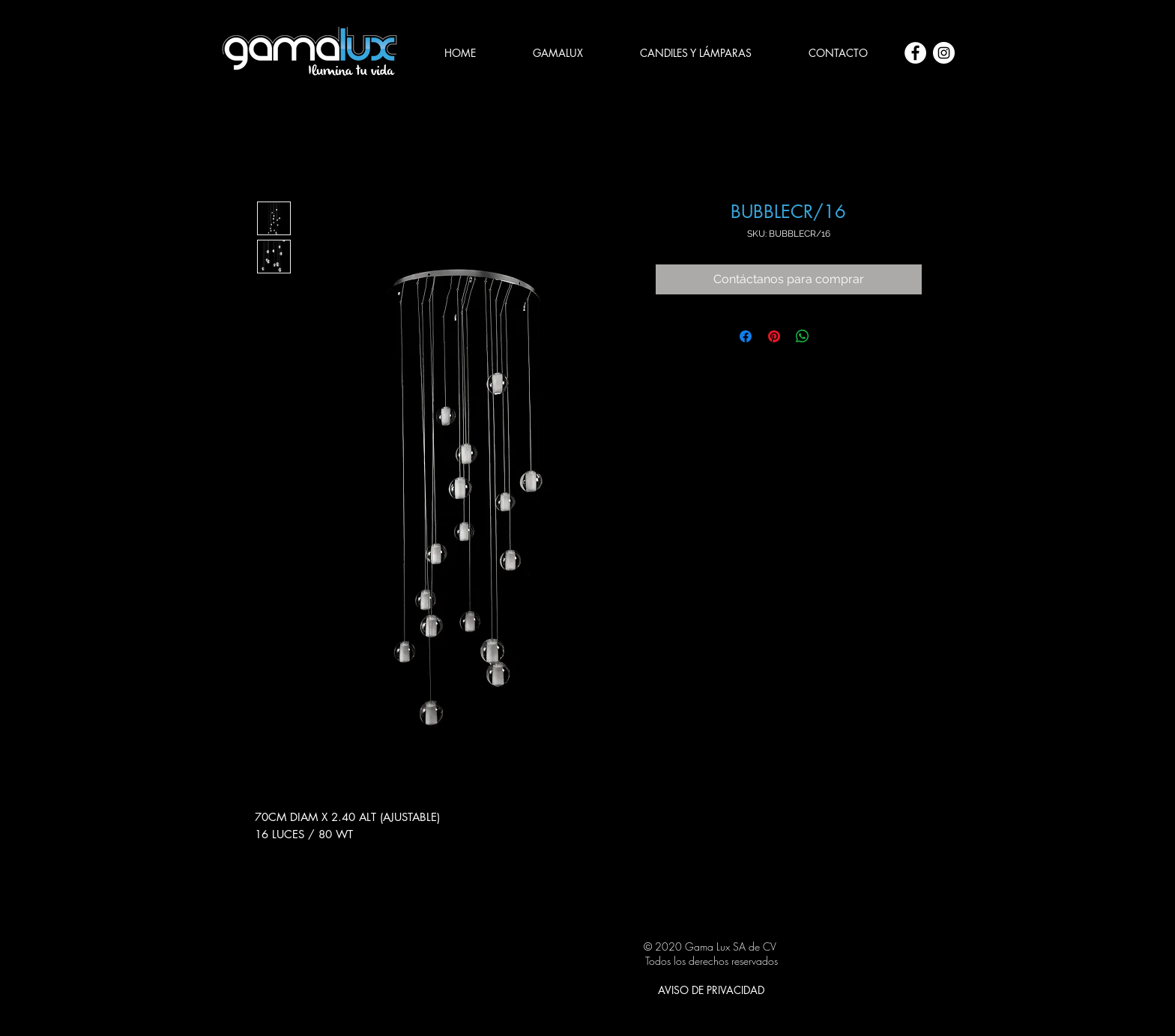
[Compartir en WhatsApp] (803, 336)
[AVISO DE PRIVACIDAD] (711, 990)
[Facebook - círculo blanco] (915, 53)
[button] (695, 53)
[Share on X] (831, 336)
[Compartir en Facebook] (746, 336)
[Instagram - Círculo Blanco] (944, 53)
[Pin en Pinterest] (774, 336)
